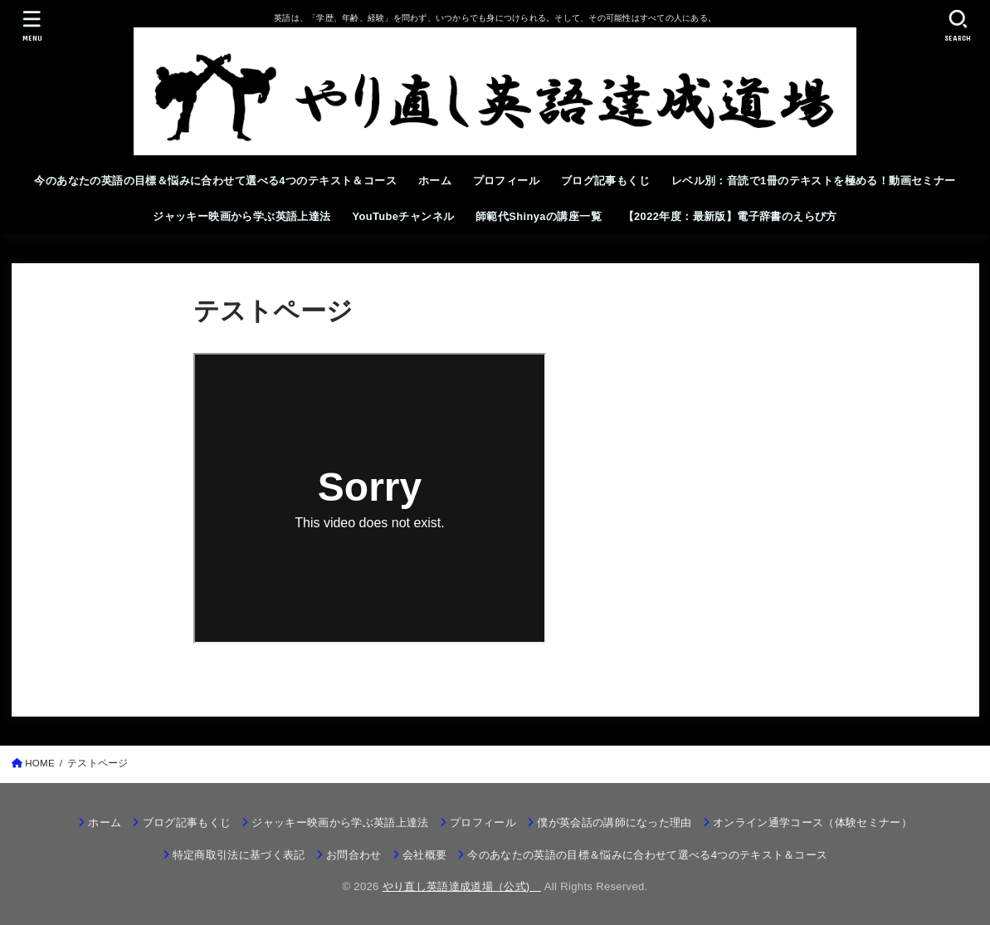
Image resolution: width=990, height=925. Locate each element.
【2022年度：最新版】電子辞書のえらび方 (730, 216)
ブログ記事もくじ (605, 180)
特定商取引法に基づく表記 (239, 855)
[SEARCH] (958, 25)
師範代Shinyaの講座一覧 (538, 216)
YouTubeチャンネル (403, 216)
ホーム (434, 180)
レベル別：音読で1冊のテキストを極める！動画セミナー (813, 180)
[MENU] (31, 25)
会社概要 (424, 855)
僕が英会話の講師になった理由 (614, 822)
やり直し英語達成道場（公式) (462, 886)
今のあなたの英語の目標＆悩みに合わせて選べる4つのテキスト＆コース (215, 180)
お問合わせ (354, 855)
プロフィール (506, 180)
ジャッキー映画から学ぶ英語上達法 (242, 216)
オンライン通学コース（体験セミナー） (812, 822)
